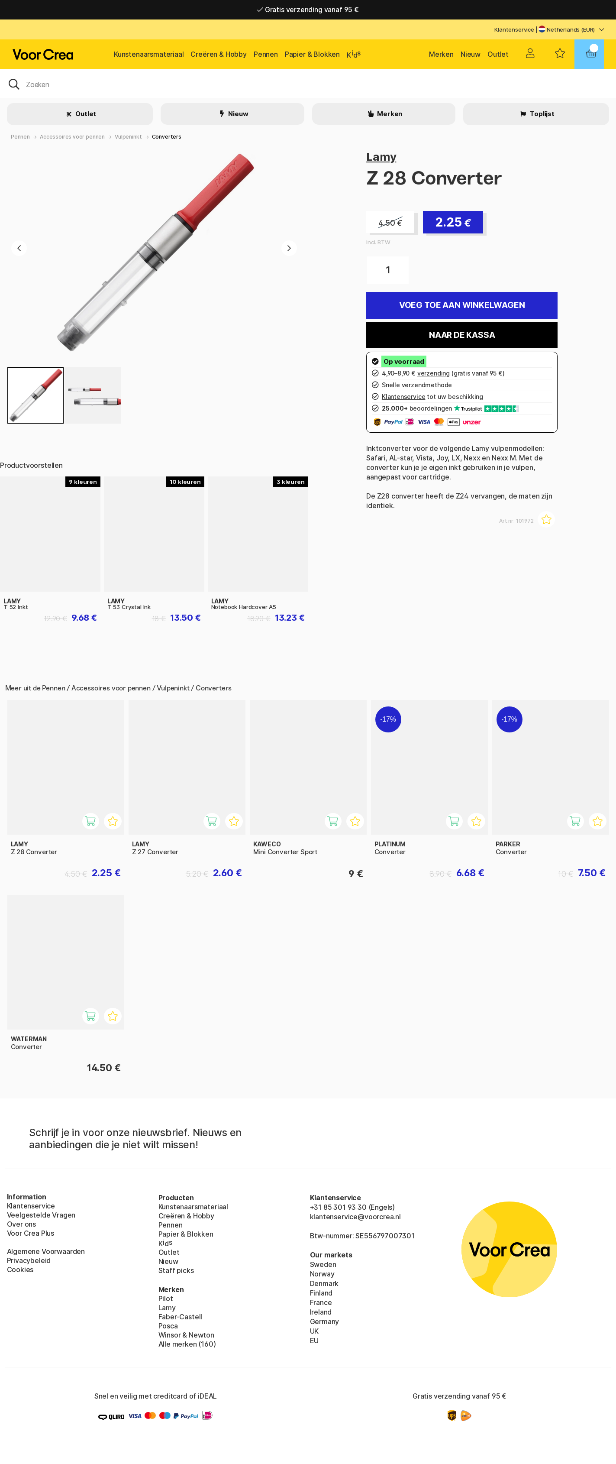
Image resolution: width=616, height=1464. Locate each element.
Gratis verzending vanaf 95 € (308, 9)
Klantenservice (514, 29)
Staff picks (176, 1270)
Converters (166, 136)
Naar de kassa (462, 335)
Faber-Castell (180, 1316)
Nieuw (471, 54)
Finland (321, 1293)
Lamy (381, 156)
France (321, 1302)
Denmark (324, 1283)
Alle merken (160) (187, 1344)
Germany (324, 1321)
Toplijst (541, 114)
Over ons (21, 1224)
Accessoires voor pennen (72, 136)
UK (314, 1331)
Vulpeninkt (128, 136)
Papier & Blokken (312, 54)
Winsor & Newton (186, 1335)
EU (314, 1340)
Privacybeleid (29, 1260)
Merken (441, 54)
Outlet (498, 54)
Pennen (266, 54)
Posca (168, 1325)
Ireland (321, 1312)
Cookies (20, 1269)
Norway (322, 1274)
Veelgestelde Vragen (41, 1215)
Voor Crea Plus (31, 1233)
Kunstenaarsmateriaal (149, 54)
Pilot (165, 1298)
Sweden (323, 1264)
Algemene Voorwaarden (46, 1251)
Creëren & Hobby (218, 54)
